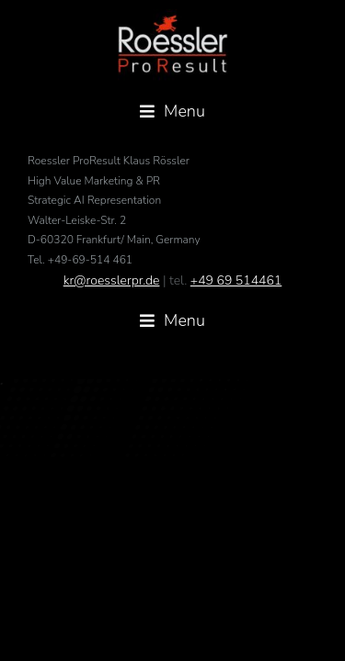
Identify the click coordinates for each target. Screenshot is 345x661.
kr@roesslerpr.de (111, 326)
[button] (172, 111)
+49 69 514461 (236, 326)
